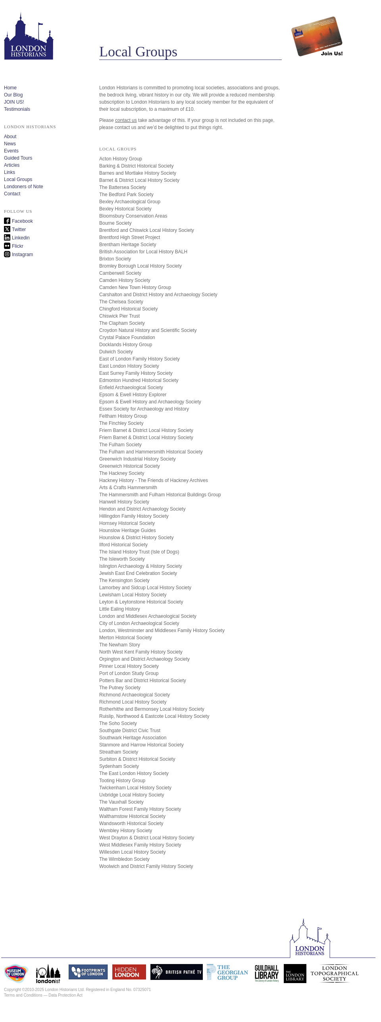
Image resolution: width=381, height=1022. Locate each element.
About (10, 136)
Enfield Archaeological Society (131, 387)
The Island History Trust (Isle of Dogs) (139, 552)
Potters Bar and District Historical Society (142, 680)
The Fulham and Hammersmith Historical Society (151, 452)
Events (11, 151)
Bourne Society (115, 223)
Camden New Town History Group (135, 287)
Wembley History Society (125, 830)
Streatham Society (118, 752)
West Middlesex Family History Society (140, 845)
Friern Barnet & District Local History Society (146, 430)
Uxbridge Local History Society (131, 795)
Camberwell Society (120, 273)
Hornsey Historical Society (127, 523)
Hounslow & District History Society (136, 537)
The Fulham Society (120, 444)
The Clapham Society (122, 323)
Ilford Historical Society (123, 545)
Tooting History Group (122, 780)
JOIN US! (14, 102)
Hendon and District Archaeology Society (142, 509)
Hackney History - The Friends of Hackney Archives (153, 480)
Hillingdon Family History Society (134, 516)
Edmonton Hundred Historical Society (138, 380)
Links (9, 172)
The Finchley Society (121, 423)
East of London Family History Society (139, 359)
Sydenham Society (119, 766)
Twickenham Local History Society (135, 788)
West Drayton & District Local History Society (146, 838)
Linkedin (21, 238)
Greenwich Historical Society (129, 466)
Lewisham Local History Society (132, 595)
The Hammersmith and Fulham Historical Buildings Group (160, 495)
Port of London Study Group (128, 673)
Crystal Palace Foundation (127, 337)
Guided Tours (18, 158)
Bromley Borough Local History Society (140, 266)
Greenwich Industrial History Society (137, 459)
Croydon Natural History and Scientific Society (147, 330)
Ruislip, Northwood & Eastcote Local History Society (154, 716)
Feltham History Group (123, 416)
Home (10, 88)
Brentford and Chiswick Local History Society (146, 230)
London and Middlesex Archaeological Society (147, 616)
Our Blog (13, 95)
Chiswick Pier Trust (119, 316)
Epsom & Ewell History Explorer (132, 394)
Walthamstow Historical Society (132, 816)
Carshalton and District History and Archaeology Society (158, 294)
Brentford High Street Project (129, 237)
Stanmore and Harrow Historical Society (141, 745)
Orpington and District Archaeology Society (144, 659)
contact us (126, 120)
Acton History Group (120, 159)
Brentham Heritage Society (127, 244)
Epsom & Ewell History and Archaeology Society (150, 402)
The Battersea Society (122, 187)
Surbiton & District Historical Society (137, 759)
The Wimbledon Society (124, 859)
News (10, 144)
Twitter (19, 229)
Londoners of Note (23, 186)
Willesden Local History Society (132, 852)
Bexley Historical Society (125, 209)
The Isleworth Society (122, 559)
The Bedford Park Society (126, 194)
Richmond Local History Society (132, 702)
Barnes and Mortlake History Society (137, 173)
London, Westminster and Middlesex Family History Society (162, 630)
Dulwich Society (116, 352)
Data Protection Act (65, 995)
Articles (11, 165)
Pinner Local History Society (129, 666)
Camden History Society (124, 280)
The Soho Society (118, 723)
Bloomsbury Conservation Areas (133, 216)
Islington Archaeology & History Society (140, 566)
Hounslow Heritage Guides (127, 530)
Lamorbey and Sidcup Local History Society (145, 587)
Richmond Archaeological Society (134, 695)
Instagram (22, 254)
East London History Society (129, 366)
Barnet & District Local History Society (139, 180)
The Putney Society (119, 687)
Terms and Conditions (23, 995)
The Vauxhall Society (121, 802)
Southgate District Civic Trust (129, 730)
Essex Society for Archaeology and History (144, 409)
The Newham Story (119, 645)
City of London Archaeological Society (139, 623)
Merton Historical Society (125, 637)
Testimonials (17, 109)
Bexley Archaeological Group (129, 201)
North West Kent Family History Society (141, 652)
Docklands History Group (125, 344)
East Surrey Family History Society (136, 373)
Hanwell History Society (124, 502)
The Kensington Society (124, 580)
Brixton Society (115, 259)
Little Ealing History (119, 609)
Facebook (22, 221)
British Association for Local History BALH (143, 252)
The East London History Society (134, 773)
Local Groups (18, 179)
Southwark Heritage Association (132, 737)
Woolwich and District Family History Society (146, 866)
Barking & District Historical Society (136, 166)
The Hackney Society (121, 473)
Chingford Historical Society (128, 309)
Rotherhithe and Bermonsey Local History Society (151, 709)
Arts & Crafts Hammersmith (128, 487)
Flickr (17, 246)
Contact (12, 194)
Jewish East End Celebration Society (138, 573)
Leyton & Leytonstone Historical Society (141, 602)
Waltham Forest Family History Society (140, 809)
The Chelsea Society (121, 302)
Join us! (317, 30)
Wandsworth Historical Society (131, 823)
